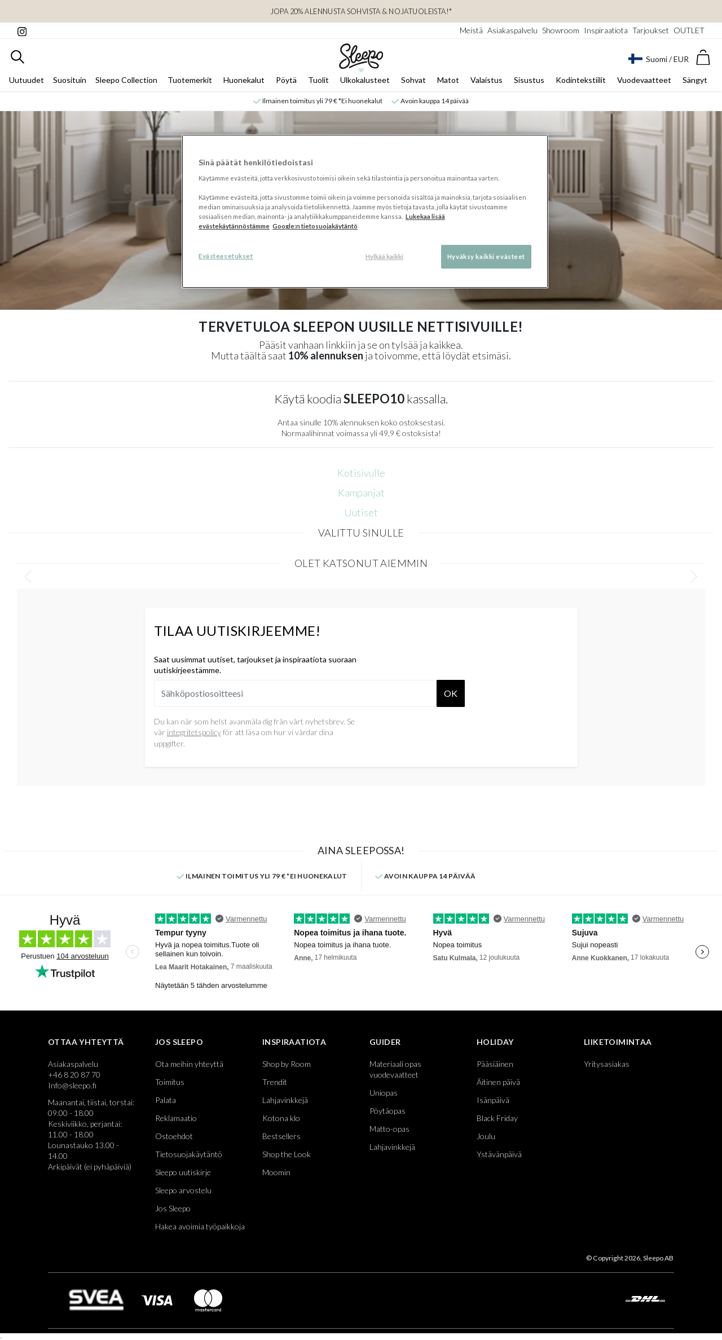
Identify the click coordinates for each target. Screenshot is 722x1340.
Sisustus (529, 82)
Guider (384, 1044)
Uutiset (361, 514)
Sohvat (413, 82)
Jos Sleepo (179, 1044)
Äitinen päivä (498, 1084)
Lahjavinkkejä (285, 1102)
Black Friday (497, 1120)
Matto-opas (389, 1131)
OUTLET (689, 30)
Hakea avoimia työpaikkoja (200, 1228)
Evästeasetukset (226, 256)
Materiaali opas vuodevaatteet (395, 1071)
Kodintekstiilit (581, 82)
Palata (165, 1102)
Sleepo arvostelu (183, 1192)
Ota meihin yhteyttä (189, 1066)
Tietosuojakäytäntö (188, 1156)
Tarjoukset (650, 30)
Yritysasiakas (606, 1066)
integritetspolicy (194, 734)
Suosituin (69, 82)
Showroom (560, 30)
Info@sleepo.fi (72, 1087)
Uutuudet (26, 82)
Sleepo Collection (126, 82)
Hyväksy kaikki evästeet (486, 256)
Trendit (274, 1084)
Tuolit (318, 82)
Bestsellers (281, 1138)
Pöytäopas (387, 1113)
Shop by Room (286, 1066)
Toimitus (169, 1084)
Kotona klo (281, 1120)
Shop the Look (286, 1156)
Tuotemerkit (190, 82)
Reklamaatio (176, 1120)
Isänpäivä (493, 1102)
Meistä (471, 30)
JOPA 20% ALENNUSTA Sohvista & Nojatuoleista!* (361, 11)
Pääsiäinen (495, 1066)
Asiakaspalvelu (512, 30)
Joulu (486, 1138)
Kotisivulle (361, 475)
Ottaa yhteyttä (86, 1044)
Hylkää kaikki (384, 256)
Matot (448, 82)
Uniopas (383, 1095)
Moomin (276, 1174)
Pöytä (286, 82)
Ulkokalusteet (365, 82)
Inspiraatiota (606, 30)
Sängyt (695, 82)
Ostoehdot (174, 1138)
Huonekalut (244, 82)
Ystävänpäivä (499, 1156)
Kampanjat (361, 495)
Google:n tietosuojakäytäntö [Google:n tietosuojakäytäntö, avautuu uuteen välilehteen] (315, 226)
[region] (365, 211)
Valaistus (486, 82)
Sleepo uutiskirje (183, 1174)
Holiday (495, 1044)
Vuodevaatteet (644, 82)
